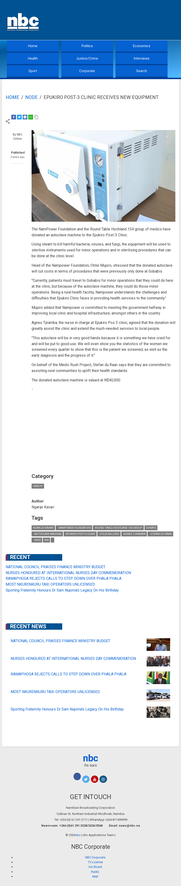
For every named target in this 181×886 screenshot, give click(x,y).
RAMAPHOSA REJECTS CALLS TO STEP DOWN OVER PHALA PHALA (63, 578)
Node (31, 97)
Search (141, 71)
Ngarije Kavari (43, 527)
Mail (95, 876)
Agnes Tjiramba (134, 533)
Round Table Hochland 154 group (118, 527)
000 (46, 540)
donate (151, 527)
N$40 (37, 540)
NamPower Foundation (74, 527)
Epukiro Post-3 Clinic (80, 533)
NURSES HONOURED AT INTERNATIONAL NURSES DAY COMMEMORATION (68, 573)
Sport (33, 71)
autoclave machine (47, 533)
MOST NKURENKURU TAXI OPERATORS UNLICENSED (50, 584)
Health (33, 58)
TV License (95, 862)
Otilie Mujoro (109, 533)
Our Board (95, 867)
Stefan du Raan (160, 533)
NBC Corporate (95, 857)
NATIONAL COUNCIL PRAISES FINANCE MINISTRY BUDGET (55, 567)
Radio (95, 872)
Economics (141, 46)
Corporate (87, 71)
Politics (87, 46)
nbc (90, 758)
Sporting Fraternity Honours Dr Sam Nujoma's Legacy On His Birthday (62, 590)
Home (32, 46)
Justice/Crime (87, 58)
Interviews (141, 58)
